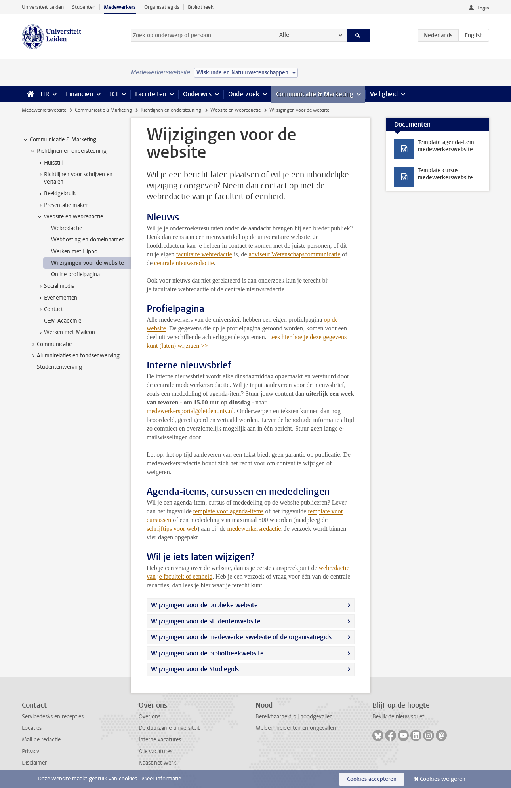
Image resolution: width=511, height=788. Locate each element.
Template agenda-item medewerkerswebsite (446, 146)
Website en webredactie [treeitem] (69, 217)
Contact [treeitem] (49, 309)
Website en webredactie (235, 110)
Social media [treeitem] (55, 286)
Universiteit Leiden (43, 7)
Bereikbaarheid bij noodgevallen (294, 716)
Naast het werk (157, 763)
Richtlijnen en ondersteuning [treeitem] (68, 151)
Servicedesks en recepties (53, 716)
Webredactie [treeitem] (66, 228)
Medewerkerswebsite (44, 110)
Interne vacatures (160, 739)
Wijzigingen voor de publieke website (204, 605)
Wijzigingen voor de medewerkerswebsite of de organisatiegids (241, 637)
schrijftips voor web (172, 528)
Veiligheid (384, 94)
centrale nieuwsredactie (184, 263)
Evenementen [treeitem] (56, 298)
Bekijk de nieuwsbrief (398, 716)
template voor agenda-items (228, 511)
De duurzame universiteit (169, 728)
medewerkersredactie (254, 528)
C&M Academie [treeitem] (62, 321)
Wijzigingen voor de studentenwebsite (206, 621)
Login (483, 8)
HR (44, 94)
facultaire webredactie (204, 254)
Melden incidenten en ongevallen (296, 728)
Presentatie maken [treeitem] (62, 205)
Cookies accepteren (372, 779)
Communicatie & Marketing (314, 94)
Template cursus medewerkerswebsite (445, 174)
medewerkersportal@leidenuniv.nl (190, 411)
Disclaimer (34, 763)
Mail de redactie (41, 739)
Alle (284, 35)
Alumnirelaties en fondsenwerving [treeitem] (74, 356)
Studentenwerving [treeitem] (59, 367)
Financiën (79, 94)
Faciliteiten (150, 94)
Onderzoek (243, 94)
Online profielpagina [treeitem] (75, 274)
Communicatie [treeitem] (50, 344)
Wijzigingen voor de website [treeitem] (87, 263)
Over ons (149, 716)
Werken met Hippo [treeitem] (74, 251)
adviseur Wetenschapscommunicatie (295, 254)
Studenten (83, 7)
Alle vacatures (155, 751)
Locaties (32, 728)
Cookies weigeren (442, 779)
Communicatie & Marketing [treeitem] (59, 140)
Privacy (30, 751)
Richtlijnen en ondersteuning (171, 110)
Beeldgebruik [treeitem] (56, 193)
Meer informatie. (162, 778)
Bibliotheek (201, 7)
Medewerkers (120, 7)
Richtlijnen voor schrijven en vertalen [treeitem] (74, 178)
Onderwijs (197, 94)
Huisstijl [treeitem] (49, 163)
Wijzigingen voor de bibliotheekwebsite (207, 653)
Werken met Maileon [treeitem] (65, 332)
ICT (114, 94)
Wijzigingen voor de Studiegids (195, 669)
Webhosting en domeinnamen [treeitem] (88, 239)
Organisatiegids (161, 7)
